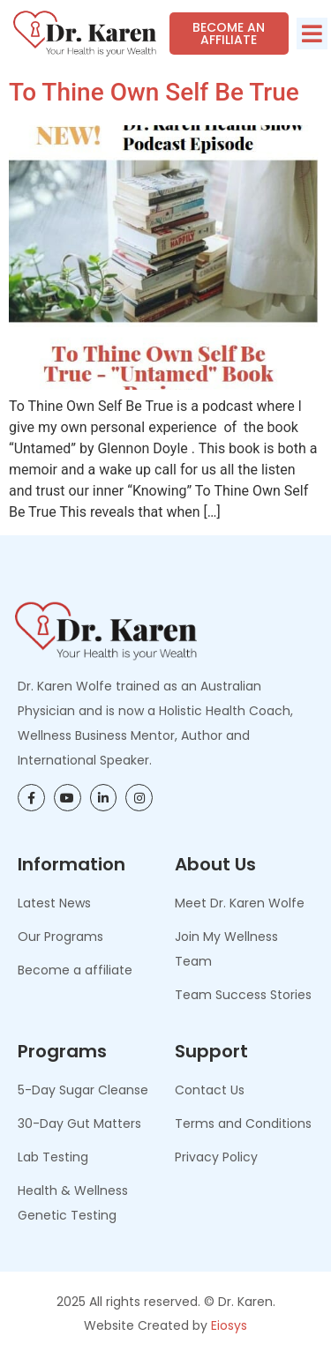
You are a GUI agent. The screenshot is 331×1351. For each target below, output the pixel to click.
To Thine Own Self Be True (154, 92)
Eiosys (229, 1325)
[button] (312, 33)
